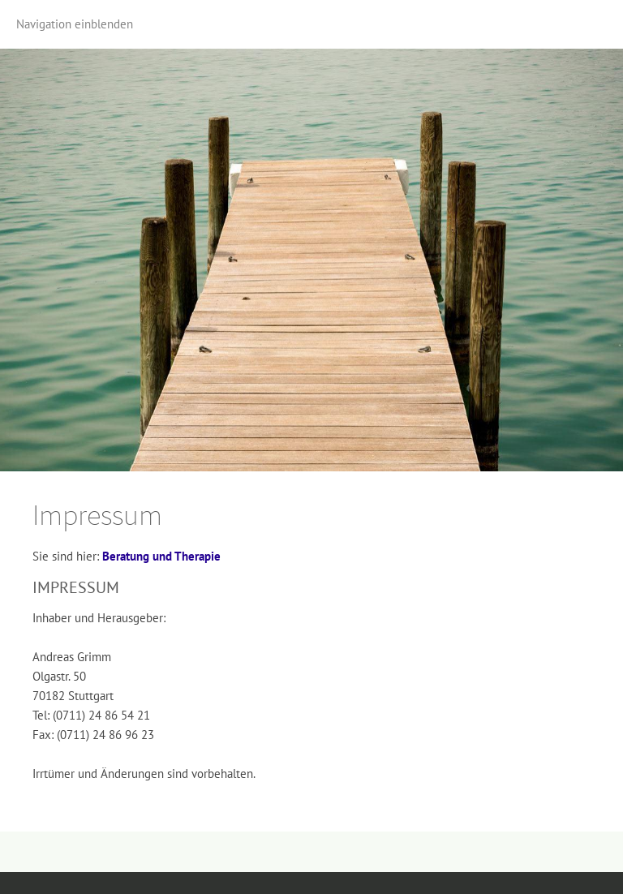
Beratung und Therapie (161, 556)
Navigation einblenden (74, 24)
